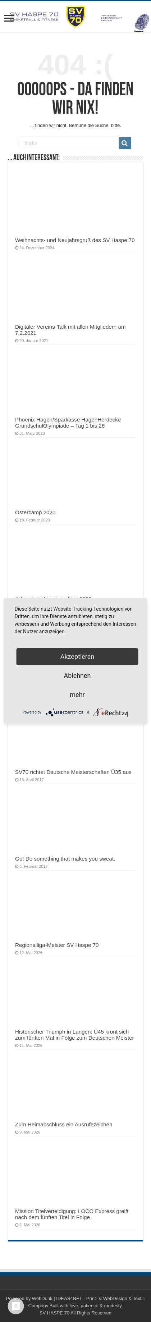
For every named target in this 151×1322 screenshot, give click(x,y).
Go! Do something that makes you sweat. (65, 859)
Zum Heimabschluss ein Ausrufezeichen (63, 1124)
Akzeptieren (77, 656)
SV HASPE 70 (54, 1313)
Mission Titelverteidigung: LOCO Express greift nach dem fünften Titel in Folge (71, 1214)
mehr (77, 694)
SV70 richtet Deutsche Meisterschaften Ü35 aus (73, 772)
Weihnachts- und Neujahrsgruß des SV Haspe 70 (75, 240)
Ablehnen (77, 675)
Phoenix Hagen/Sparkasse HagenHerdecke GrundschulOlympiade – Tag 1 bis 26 (68, 422)
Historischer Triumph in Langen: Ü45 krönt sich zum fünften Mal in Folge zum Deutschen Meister (74, 1035)
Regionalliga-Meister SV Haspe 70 (57, 945)
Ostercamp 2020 (35, 512)
